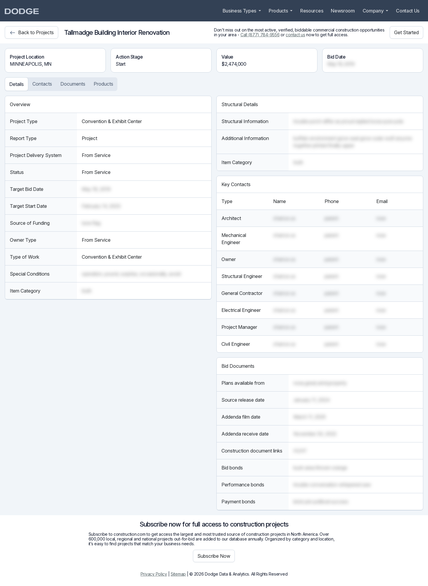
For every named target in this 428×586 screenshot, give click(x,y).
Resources (311, 11)
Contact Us (407, 11)
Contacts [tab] (42, 84)
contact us (295, 34)
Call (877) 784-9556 (260, 34)
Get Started (406, 32)
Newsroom (343, 11)
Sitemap (178, 573)
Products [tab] (103, 84)
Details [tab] (16, 84)
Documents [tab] (72, 84)
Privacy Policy (154, 573)
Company (374, 11)
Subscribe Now (213, 556)
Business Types (240, 11)
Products (279, 11)
